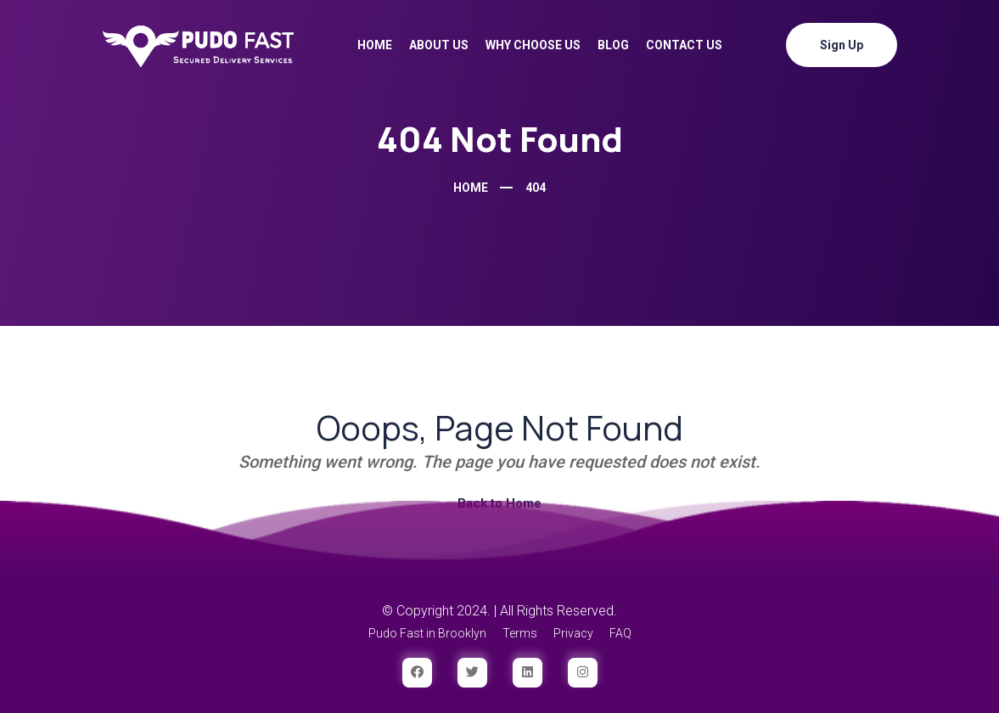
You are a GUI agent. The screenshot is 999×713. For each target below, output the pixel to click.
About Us (439, 45)
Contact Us (684, 45)
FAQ (620, 633)
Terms (519, 633)
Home (374, 45)
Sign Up (841, 45)
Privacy (573, 633)
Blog (613, 45)
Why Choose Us (533, 45)
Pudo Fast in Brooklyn (427, 633)
